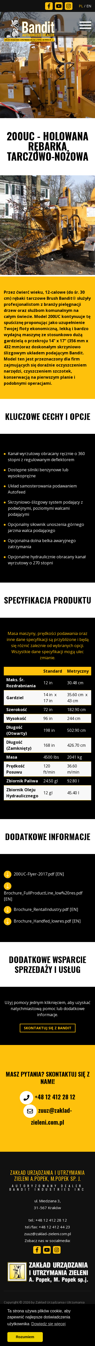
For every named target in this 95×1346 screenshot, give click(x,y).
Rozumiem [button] (25, 1337)
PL (81, 6)
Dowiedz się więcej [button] (48, 1324)
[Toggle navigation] (85, 24)
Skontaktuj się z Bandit (47, 1027)
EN (88, 6)
